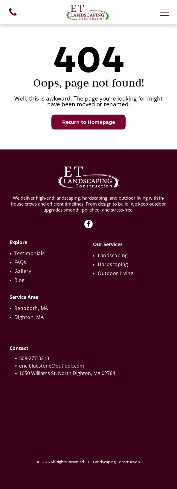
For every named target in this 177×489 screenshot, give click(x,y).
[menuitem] (48, 253)
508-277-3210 (34, 358)
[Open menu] (164, 12)
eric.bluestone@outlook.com (51, 365)
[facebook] (88, 225)
